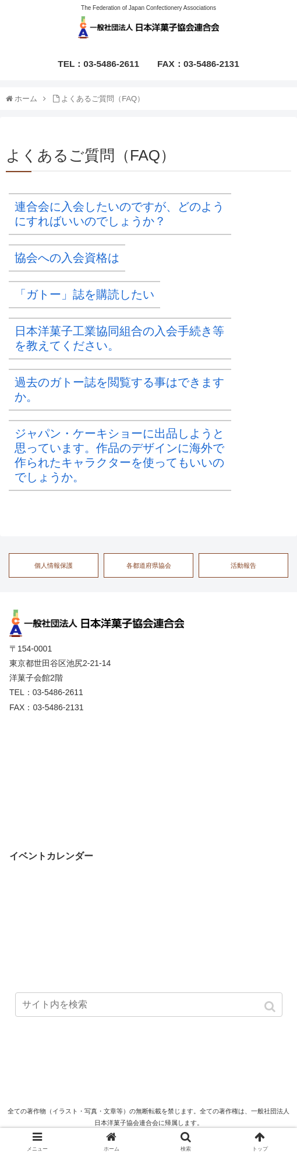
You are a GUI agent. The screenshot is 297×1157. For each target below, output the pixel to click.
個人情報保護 (53, 565)
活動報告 (243, 565)
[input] (148, 1004)
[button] (271, 1006)
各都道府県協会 (148, 565)
